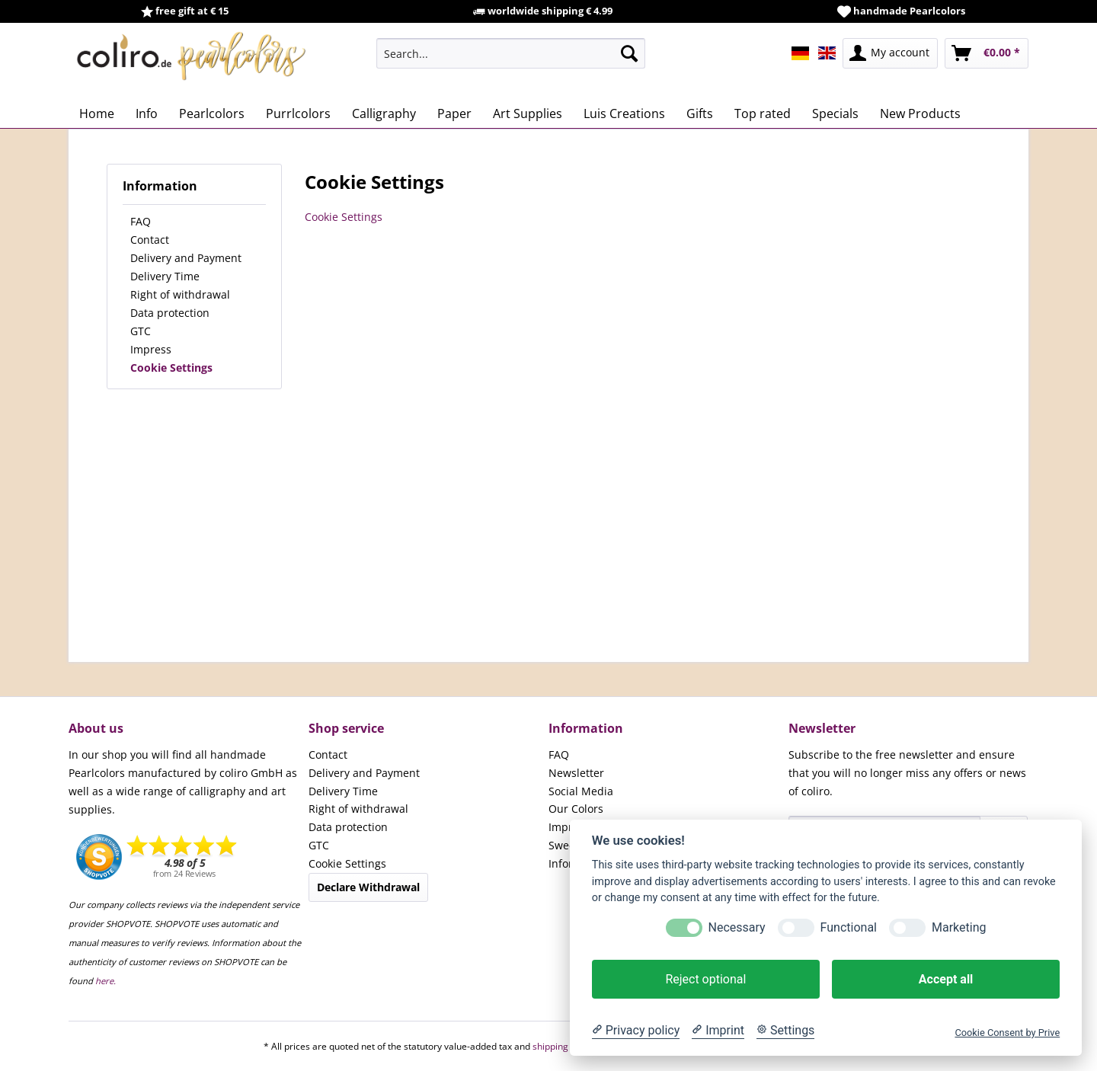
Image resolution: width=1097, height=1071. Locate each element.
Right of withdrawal (180, 294)
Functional (848, 927)
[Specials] (835, 113)
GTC (140, 331)
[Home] (97, 113)
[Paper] (454, 113)
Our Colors (575, 808)
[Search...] (510, 53)
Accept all (946, 979)
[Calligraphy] (384, 113)
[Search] (629, 53)
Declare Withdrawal (368, 887)
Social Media (580, 791)
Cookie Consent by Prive (1007, 1032)
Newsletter (576, 773)
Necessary (737, 927)
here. (105, 980)
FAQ (140, 221)
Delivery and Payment (185, 258)
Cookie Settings (171, 367)
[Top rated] (762, 113)
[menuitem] (510, 53)
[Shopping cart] (986, 53)
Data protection (169, 312)
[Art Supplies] (527, 113)
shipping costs (563, 1046)
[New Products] (920, 113)
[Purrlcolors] (298, 113)
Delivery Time (165, 276)
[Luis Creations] (624, 113)
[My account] (890, 53)
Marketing (959, 927)
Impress (150, 349)
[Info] (146, 113)
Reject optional (705, 979)
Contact (149, 239)
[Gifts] (700, 113)
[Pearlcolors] (211, 113)
